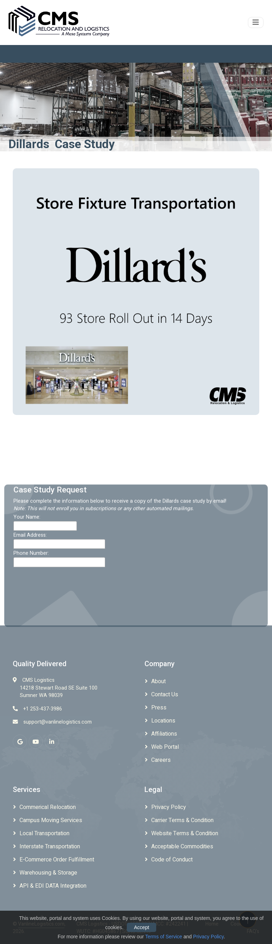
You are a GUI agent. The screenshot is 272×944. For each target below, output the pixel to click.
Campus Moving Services (50, 820)
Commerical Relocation (47, 807)
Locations (163, 721)
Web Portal (165, 747)
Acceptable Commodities (182, 846)
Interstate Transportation (49, 846)
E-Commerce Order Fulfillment (56, 859)
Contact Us (164, 694)
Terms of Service (163, 936)
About (158, 681)
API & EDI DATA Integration (52, 886)
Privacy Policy (168, 807)
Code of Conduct (172, 859)
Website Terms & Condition (184, 833)
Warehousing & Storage (48, 873)
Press (158, 707)
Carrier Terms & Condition (182, 820)
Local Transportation (44, 833)
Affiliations (164, 734)
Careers (161, 760)
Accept (141, 927)
